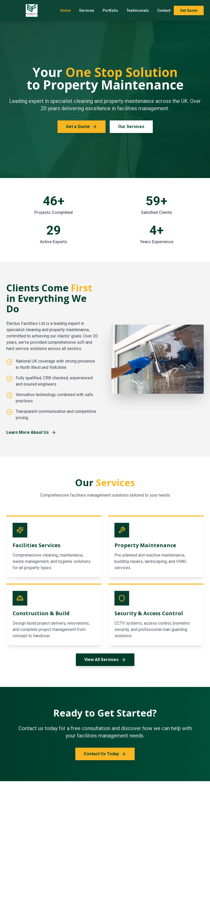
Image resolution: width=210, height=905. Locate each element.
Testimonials (138, 10)
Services (86, 10)
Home (65, 10)
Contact (163, 10)
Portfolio (110, 10)
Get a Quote (81, 126)
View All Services (105, 659)
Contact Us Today (105, 754)
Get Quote (188, 10)
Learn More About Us (31, 432)
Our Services (131, 126)
